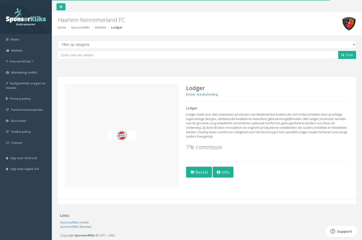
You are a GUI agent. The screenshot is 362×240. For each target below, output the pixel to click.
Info (223, 172)
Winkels (100, 27)
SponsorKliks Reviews (76, 226)
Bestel (199, 172)
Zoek (347, 55)
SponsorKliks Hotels (74, 222)
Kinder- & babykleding (202, 94)
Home (62, 27)
